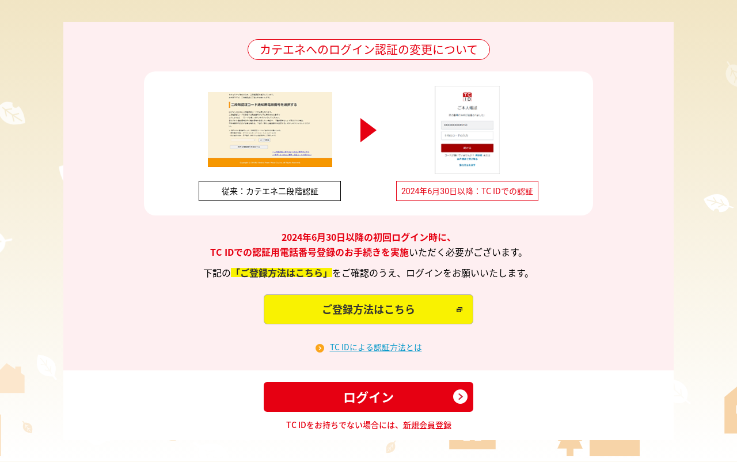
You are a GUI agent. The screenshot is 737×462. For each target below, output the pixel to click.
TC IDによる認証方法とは (376, 347)
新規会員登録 (427, 424)
